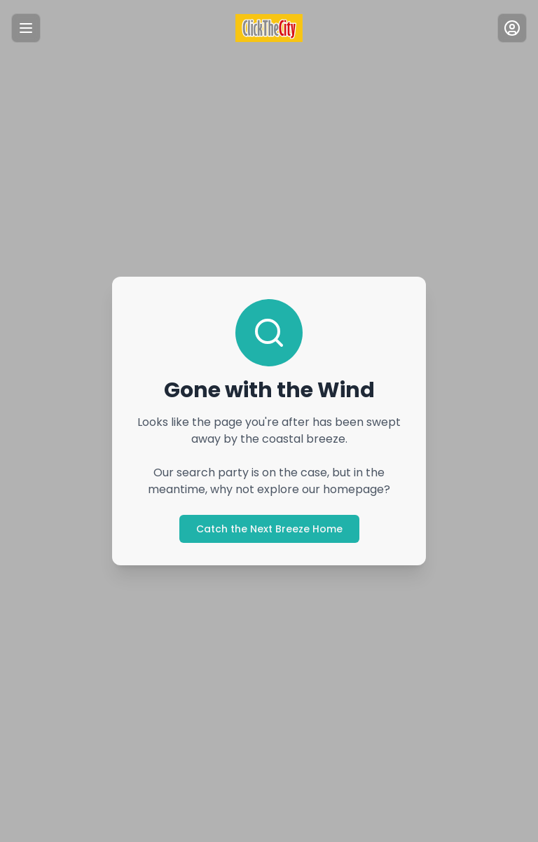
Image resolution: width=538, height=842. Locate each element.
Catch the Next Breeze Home (269, 529)
